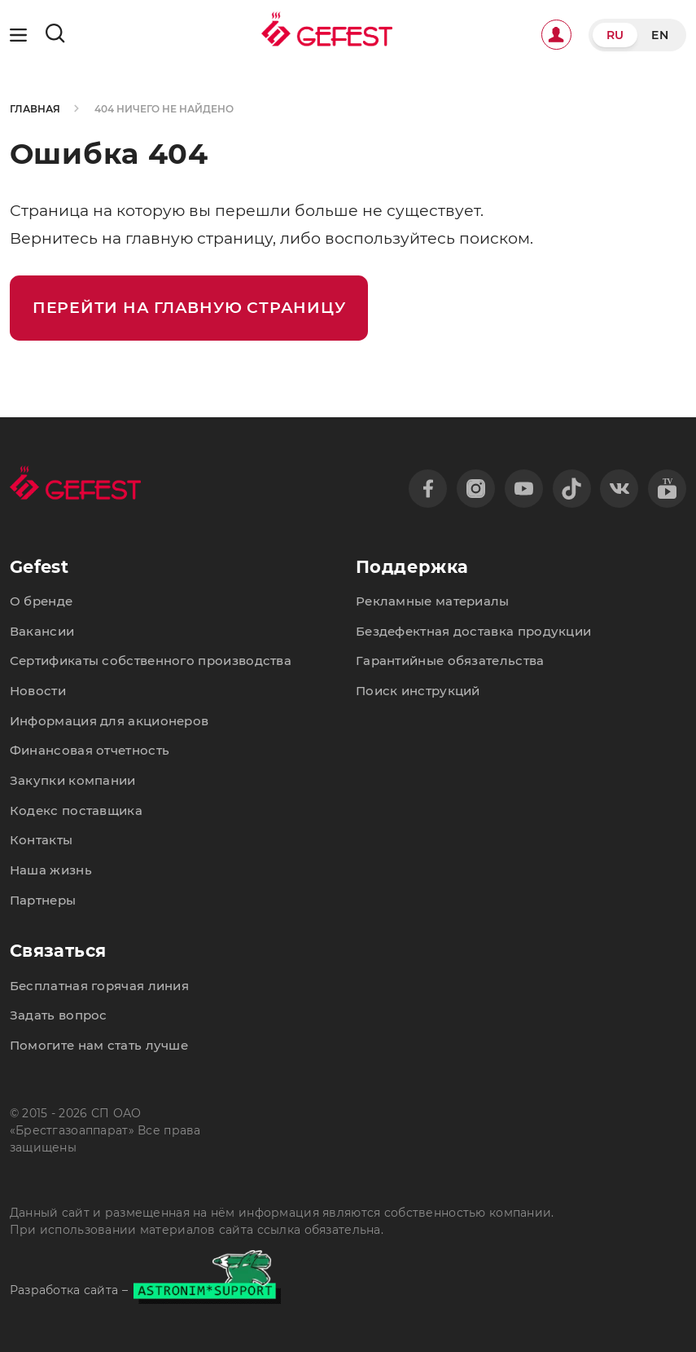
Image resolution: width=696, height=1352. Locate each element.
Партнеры (43, 900)
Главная (35, 109)
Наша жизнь (51, 870)
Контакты (41, 840)
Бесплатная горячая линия (99, 985)
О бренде (41, 601)
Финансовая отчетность (89, 750)
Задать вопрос (58, 1015)
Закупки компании (73, 780)
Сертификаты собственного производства (150, 660)
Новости (38, 690)
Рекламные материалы (433, 601)
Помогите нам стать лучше (99, 1045)
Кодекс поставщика (76, 810)
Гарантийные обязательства (450, 660)
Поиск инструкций (418, 690)
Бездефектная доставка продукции (473, 631)
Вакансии (42, 631)
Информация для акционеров (109, 721)
